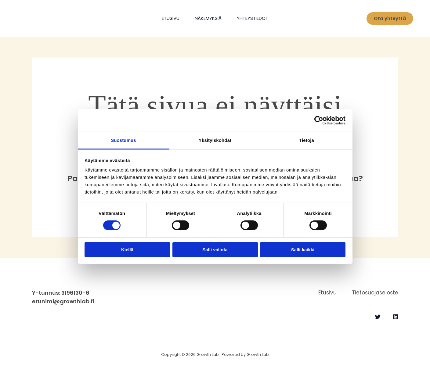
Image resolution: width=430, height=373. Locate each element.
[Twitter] (378, 316)
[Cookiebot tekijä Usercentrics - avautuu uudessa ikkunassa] (318, 120)
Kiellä (127, 249)
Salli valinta (215, 249)
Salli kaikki (303, 249)
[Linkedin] (395, 316)
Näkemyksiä (208, 18)
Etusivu (170, 18)
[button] (390, 18)
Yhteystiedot (252, 18)
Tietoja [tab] (306, 140)
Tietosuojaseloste (375, 292)
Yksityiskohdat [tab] (215, 140)
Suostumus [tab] (123, 140)
